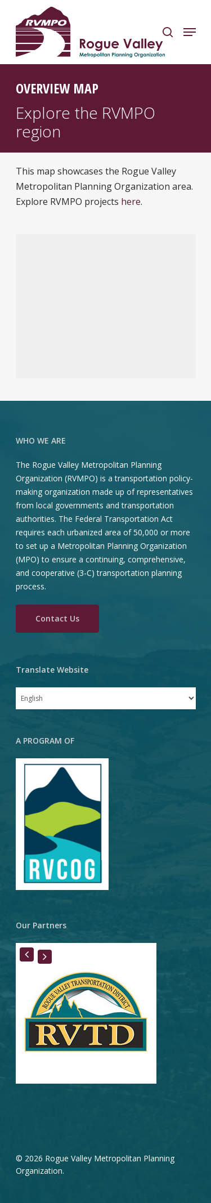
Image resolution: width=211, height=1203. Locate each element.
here (131, 201)
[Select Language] (106, 698)
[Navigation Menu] (189, 32)
